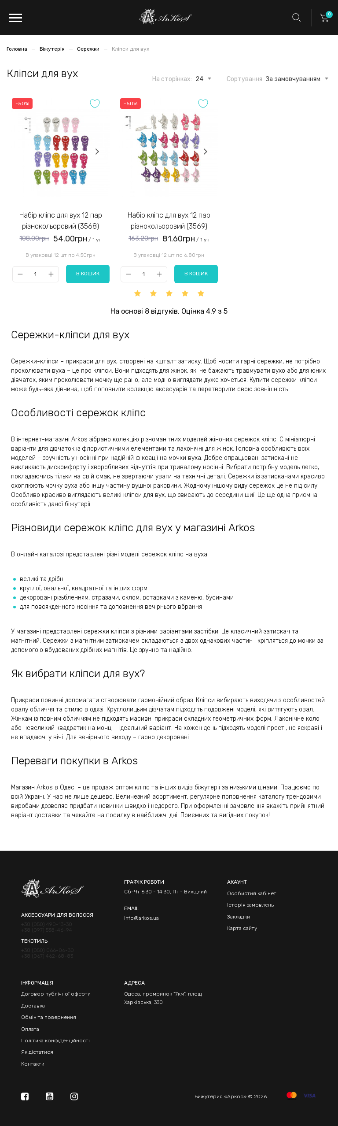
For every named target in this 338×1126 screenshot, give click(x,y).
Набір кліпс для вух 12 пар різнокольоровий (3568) (60, 221)
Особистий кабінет (251, 893)
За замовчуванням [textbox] (293, 79)
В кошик (87, 273)
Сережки (89, 49)
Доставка (33, 1006)
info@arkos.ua (141, 918)
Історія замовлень (250, 905)
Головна (18, 49)
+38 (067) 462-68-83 (47, 956)
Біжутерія (53, 49)
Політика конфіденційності (55, 1040)
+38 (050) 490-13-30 (46, 924)
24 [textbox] (199, 79)
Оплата (30, 1029)
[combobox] (199, 77)
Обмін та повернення (48, 1017)
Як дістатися (37, 1052)
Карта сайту (242, 928)
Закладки (238, 917)
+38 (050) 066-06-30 (47, 950)
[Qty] (35, 274)
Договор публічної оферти (56, 994)
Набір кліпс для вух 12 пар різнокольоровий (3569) (169, 221)
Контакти (32, 1064)
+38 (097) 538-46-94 (46, 930)
